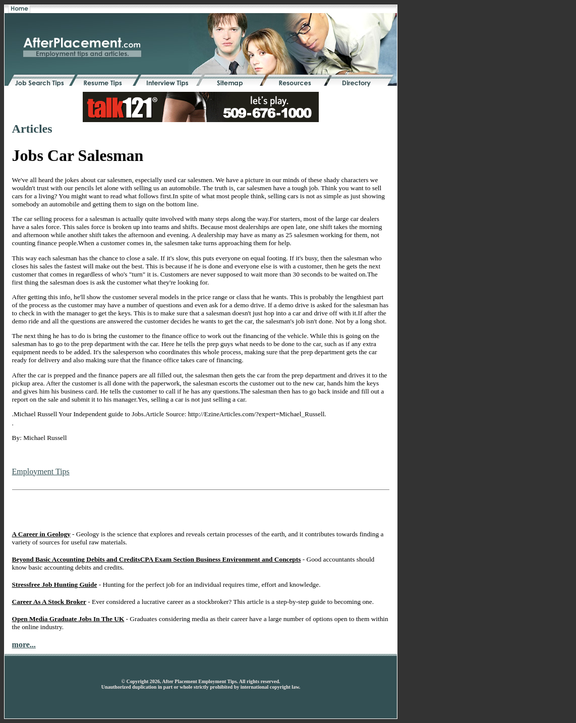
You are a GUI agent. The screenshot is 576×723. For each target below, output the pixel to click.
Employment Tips (41, 471)
